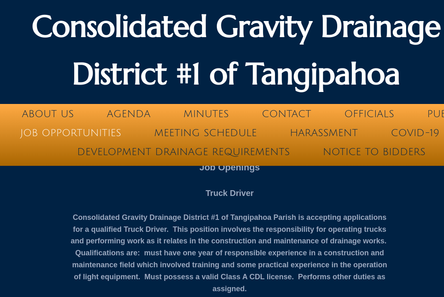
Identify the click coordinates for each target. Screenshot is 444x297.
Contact (286, 113)
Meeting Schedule (205, 132)
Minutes (206, 113)
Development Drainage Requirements (183, 151)
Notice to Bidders (374, 151)
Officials (369, 113)
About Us (48, 113)
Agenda (128, 113)
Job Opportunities (70, 132)
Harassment (324, 132)
